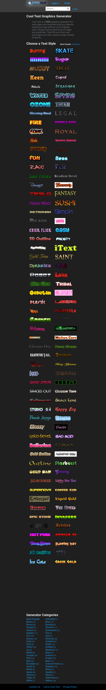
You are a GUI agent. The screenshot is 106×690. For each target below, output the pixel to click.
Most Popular (33, 619)
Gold (30, 641)
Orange (31, 655)
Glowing (51, 638)
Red (30, 661)
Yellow (50, 680)
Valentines (52, 677)
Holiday (50, 647)
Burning (50, 624)
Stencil (31, 675)
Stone (49, 675)
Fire (48, 633)
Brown (30, 624)
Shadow (51, 666)
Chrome (51, 627)
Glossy (31, 638)
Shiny (49, 669)
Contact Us (34, 687)
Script (30, 666)
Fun (30, 635)
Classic (31, 630)
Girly (49, 635)
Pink (30, 658)
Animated (51, 619)
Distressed (52, 630)
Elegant (32, 633)
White (30, 680)
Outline (50, 655)
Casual (31, 627)
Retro (49, 661)
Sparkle (50, 672)
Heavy (31, 647)
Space (30, 672)
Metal (30, 652)
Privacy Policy (70, 687)
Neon (49, 652)
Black (31, 621)
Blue (49, 621)
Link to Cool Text (51, 687)
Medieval (51, 649)
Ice (29, 649)
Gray (30, 644)
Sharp (30, 669)
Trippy (30, 677)
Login (75, 9)
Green (50, 644)
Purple (50, 658)
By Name (76, 44)
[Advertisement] (13, 55)
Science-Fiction (54, 663)
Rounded (32, 663)
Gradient (50, 641)
